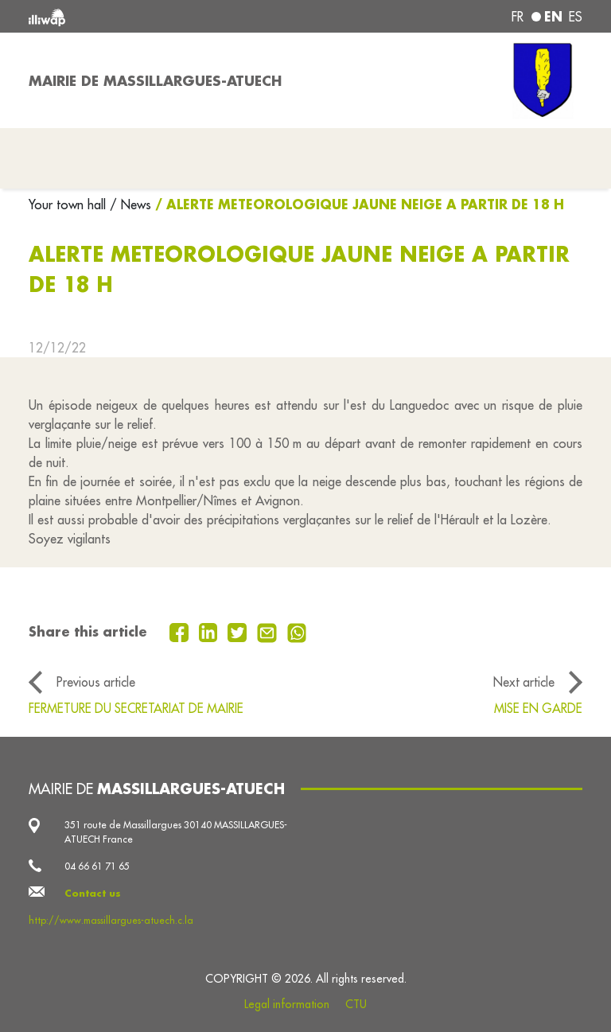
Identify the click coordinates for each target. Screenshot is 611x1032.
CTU (356, 1004)
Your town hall (69, 204)
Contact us (92, 893)
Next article (524, 682)
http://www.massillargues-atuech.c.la (111, 920)
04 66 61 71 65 (97, 866)
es (575, 17)
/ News (130, 204)
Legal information (286, 1004)
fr (517, 17)
